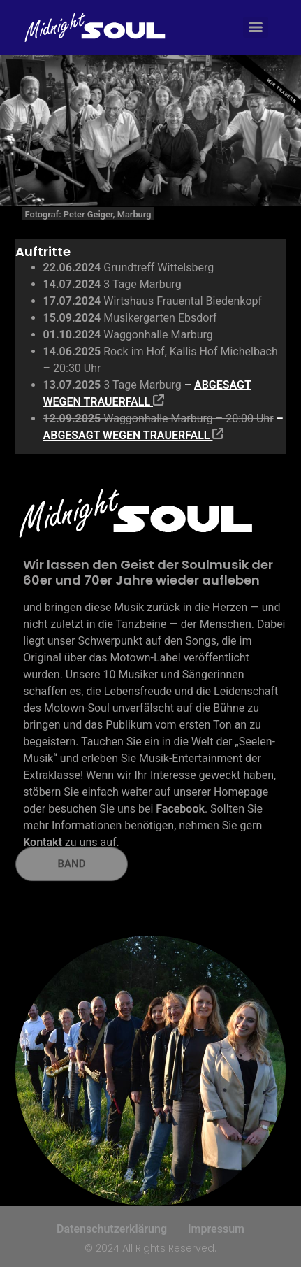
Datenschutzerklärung (112, 1229)
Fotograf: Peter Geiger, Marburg (88, 214)
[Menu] (255, 27)
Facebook (180, 808)
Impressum (216, 1229)
